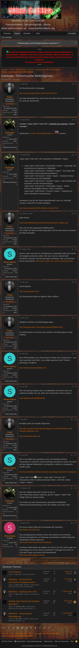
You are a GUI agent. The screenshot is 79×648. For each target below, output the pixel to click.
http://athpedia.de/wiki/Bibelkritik (32, 398)
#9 (75, 386)
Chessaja (69, 573)
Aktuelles (26, 33)
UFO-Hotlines (15, 572)
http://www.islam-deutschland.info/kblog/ (35, 542)
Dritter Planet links (11, 277)
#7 (75, 318)
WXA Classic (7, 641)
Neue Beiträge (7, 37)
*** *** (38, 43)
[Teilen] (72, 84)
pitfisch (69, 603)
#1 (75, 84)
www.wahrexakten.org (41, 28)
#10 (75, 419)
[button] (32, 33)
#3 (75, 155)
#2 (75, 120)
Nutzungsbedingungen (34, 641)
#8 (75, 354)
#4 (75, 213)
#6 (75, 282)
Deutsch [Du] (19, 641)
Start (72, 641)
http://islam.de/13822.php (29, 530)
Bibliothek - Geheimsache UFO (23, 592)
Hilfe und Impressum (61, 641)
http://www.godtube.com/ (29, 291)
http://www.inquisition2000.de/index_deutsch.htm (38, 208)
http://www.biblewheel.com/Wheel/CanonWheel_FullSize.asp (43, 223)
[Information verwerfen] (75, 43)
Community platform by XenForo (39, 646)
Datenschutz (48, 641)
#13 (75, 523)
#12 (75, 488)
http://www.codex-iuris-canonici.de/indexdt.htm (54, 261)
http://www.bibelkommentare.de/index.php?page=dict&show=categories (47, 472)
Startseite (7, 33)
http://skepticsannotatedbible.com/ (33, 368)
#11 (75, 455)
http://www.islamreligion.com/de (32, 555)
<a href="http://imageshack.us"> (44, 133)
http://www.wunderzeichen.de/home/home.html (38, 93)
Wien (15, 114)
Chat (38, 33)
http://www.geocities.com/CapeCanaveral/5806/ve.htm (41, 327)
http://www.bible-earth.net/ (29, 436)
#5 (75, 249)
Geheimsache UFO (29, 574)
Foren (17, 33)
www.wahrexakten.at (13, 28)
